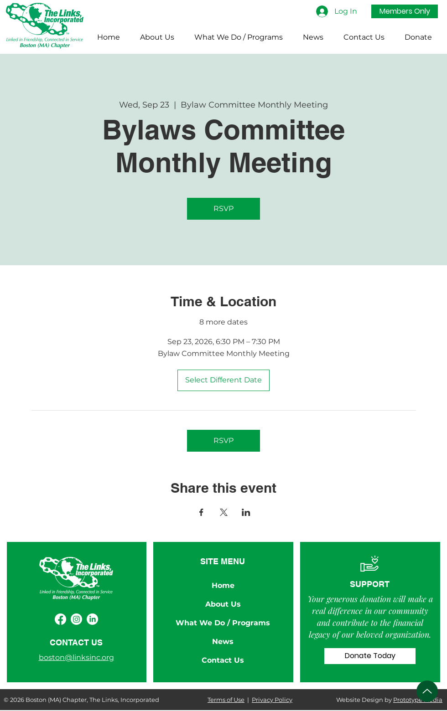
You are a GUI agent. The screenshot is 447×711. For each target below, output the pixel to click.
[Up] (427, 691)
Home (223, 585)
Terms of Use (226, 699)
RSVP (223, 208)
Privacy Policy (272, 699)
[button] (157, 37)
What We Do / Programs (223, 622)
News (223, 641)
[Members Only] (404, 11)
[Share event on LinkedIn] (246, 512)
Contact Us (223, 660)
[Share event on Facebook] (201, 512)
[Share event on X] (223, 512)
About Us (223, 604)
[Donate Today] (370, 656)
